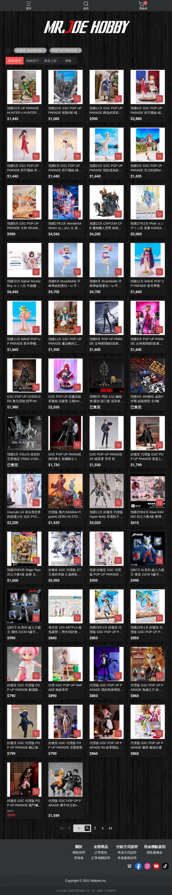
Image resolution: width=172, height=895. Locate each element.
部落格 (79, 857)
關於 (78, 847)
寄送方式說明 (127, 852)
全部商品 (101, 847)
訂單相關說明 (100, 857)
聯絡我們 (79, 852)
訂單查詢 (101, 852)
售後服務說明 (127, 857)
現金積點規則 (155, 847)
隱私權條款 (155, 852)
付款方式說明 (127, 847)
